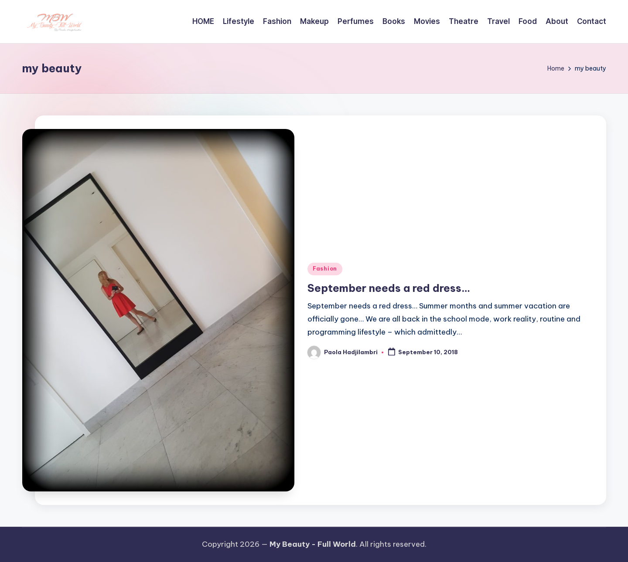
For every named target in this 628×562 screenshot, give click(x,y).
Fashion (325, 268)
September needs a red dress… (388, 288)
